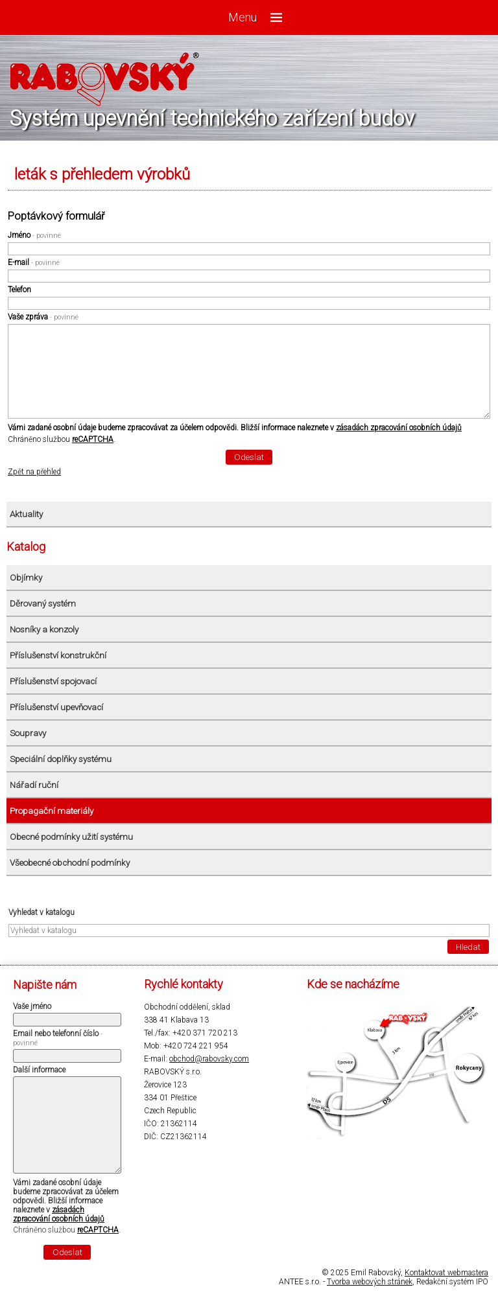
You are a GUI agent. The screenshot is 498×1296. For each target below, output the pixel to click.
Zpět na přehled (34, 471)
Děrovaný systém (43, 603)
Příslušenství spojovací (53, 681)
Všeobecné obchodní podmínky (70, 863)
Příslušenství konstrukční (58, 655)
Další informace (39, 1069)
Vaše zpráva (43, 316)
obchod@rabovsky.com (209, 1058)
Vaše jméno (32, 1006)
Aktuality (26, 514)
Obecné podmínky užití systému (71, 837)
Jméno (34, 235)
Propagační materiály (51, 811)
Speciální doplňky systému (61, 759)
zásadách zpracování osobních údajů (399, 427)
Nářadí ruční (34, 785)
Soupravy (28, 733)
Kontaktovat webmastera (446, 1272)
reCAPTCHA (92, 439)
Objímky (26, 578)
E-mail (34, 262)
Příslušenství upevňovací (56, 707)
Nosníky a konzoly (44, 629)
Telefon (19, 289)
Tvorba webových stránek (369, 1281)
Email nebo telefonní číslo (57, 1038)
